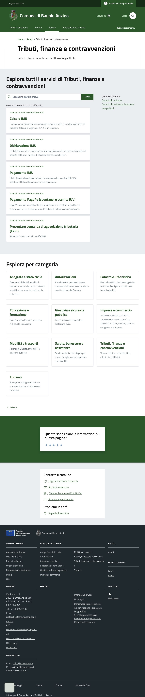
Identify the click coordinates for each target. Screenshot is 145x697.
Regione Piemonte (16, 3)
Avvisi (111, 552)
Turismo (77, 570)
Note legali (79, 599)
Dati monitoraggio (14, 685)
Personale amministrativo (18, 570)
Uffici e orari (11, 643)
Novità (38, 27)
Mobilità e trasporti (83, 552)
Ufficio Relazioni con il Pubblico (20, 638)
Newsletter (113, 598)
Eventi (111, 575)
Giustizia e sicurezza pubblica (53, 570)
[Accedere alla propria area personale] (118, 3)
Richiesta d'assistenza (84, 622)
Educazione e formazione (52, 565)
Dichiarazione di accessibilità (87, 604)
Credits (59, 685)
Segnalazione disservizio (85, 615)
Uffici (8, 579)
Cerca (87, 96)
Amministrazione (19, 27)
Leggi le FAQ (80, 611)
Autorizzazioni (46, 556)
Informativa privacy (83, 594)
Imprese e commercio (50, 574)
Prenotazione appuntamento (87, 618)
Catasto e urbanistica (50, 561)
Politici (9, 574)
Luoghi (111, 571)
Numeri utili (11, 647)
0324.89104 (21, 609)
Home (20, 39)
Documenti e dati (14, 556)
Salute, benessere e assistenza (88, 556)
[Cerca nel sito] (131, 15)
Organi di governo (14, 565)
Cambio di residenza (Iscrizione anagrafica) (118, 106)
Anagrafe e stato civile (50, 552)
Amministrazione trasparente (88, 607)
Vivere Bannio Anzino (73, 27)
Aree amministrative (15, 552)
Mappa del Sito (82, 685)
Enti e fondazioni (14, 561)
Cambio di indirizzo (112, 100)
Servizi (52, 27)
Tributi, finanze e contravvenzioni (27, 112)
